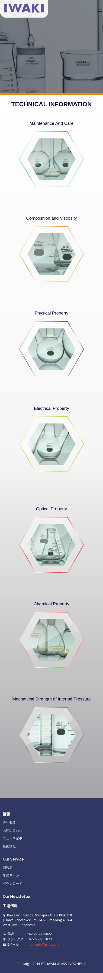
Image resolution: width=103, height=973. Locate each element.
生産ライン (11, 875)
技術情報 (9, 846)
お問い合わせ (12, 830)
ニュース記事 (12, 838)
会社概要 (9, 822)
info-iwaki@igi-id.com (43, 944)
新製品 (8, 867)
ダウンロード (12, 883)
